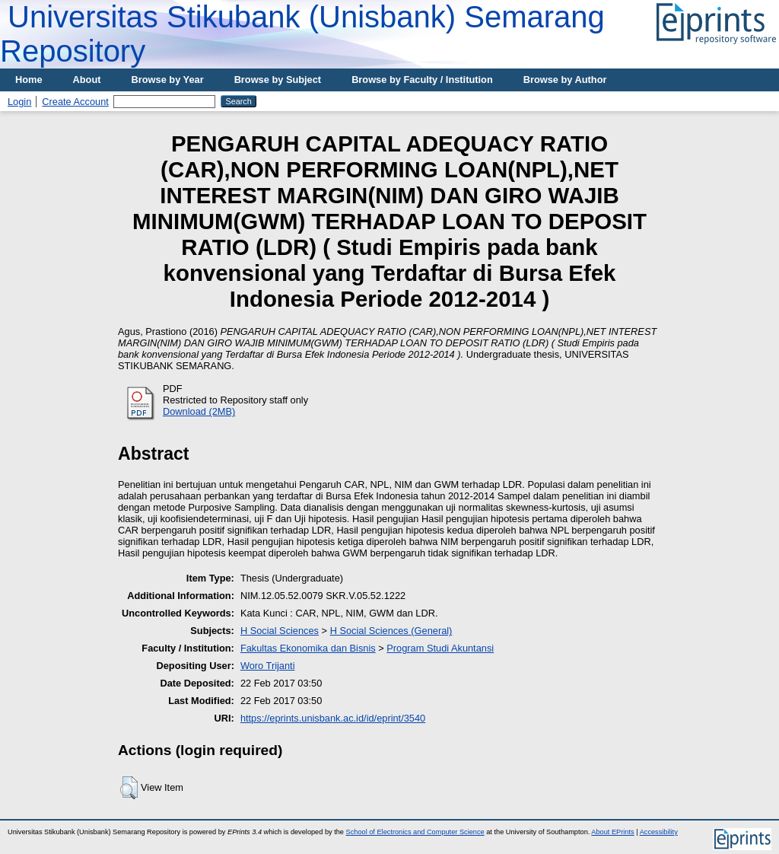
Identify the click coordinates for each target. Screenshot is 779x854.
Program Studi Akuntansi (440, 648)
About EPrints (612, 832)
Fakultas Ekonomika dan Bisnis (308, 648)
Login (19, 101)
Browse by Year (168, 79)
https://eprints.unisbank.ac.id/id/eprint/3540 (332, 718)
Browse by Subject (278, 79)
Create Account (75, 101)
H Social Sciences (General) (391, 630)
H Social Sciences (279, 630)
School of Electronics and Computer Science (415, 832)
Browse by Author (565, 79)
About (87, 79)
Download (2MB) (199, 411)
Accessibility (659, 832)
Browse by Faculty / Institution (422, 79)
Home (29, 79)
